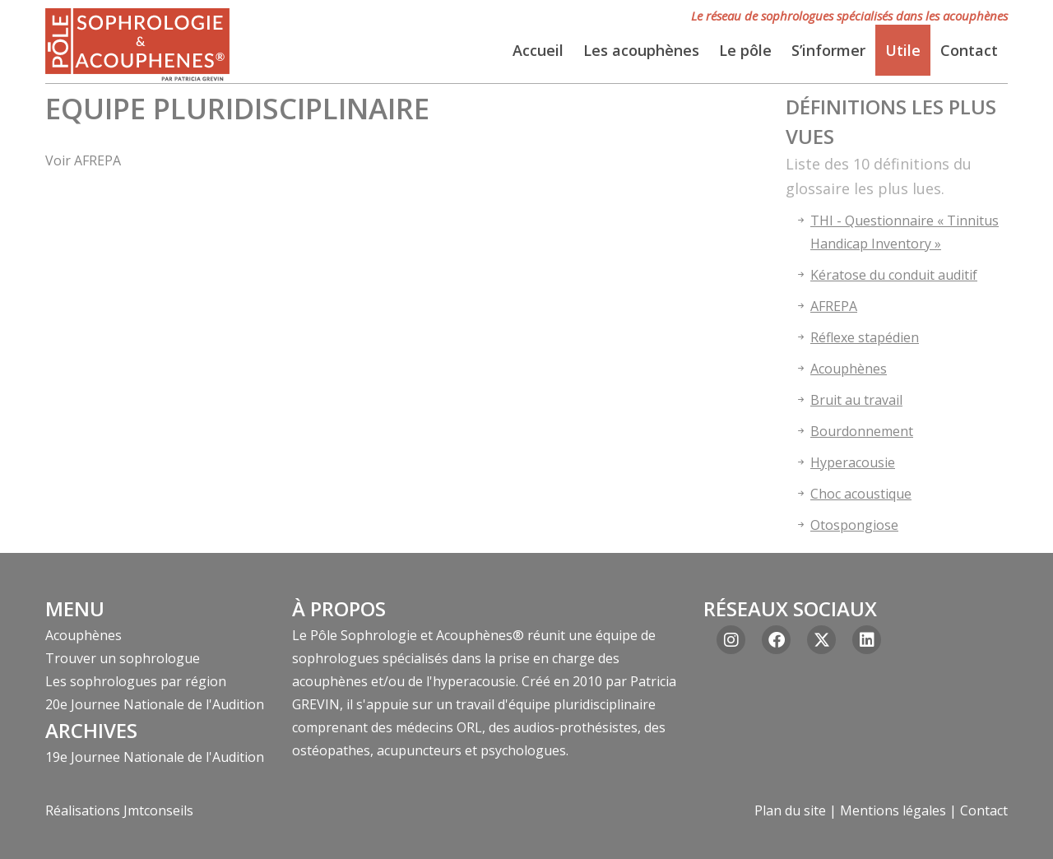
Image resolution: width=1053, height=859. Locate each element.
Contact (984, 810)
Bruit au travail (856, 400)
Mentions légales (893, 810)
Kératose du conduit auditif (893, 275)
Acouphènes (848, 369)
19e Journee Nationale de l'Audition (154, 757)
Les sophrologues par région (135, 681)
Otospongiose (854, 525)
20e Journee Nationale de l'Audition (154, 704)
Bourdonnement (861, 431)
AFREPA (833, 306)
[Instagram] (731, 639)
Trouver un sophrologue (122, 658)
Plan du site (790, 810)
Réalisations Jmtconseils (119, 810)
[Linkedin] (866, 639)
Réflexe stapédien (864, 337)
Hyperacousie (852, 462)
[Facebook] (776, 639)
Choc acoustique (861, 494)
